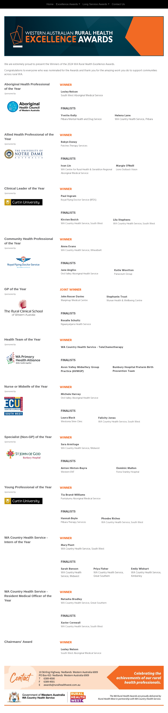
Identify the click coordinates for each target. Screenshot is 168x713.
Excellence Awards (67, 4)
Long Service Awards (95, 4)
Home (49, 4)
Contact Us (118, 4)
